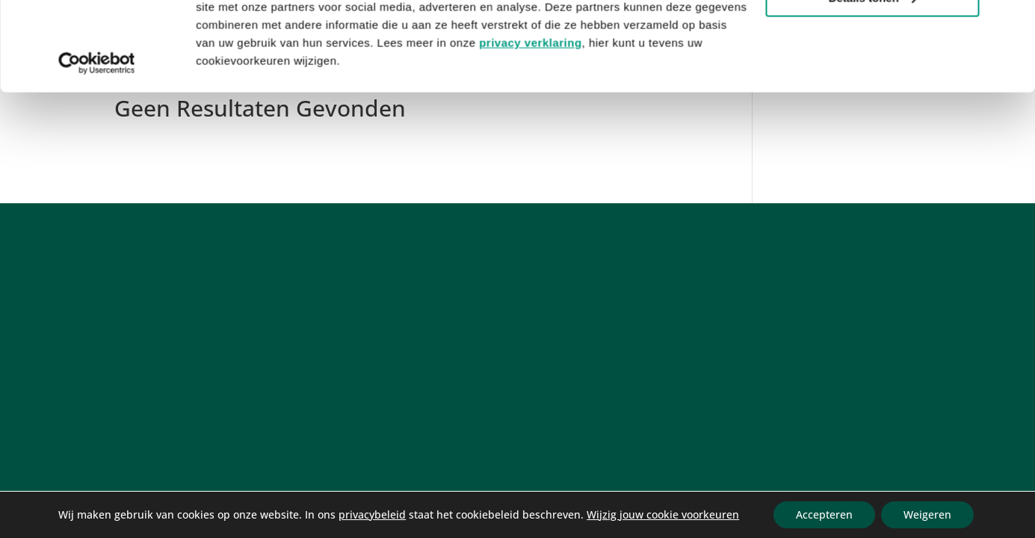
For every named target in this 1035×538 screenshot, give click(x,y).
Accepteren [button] (824, 514)
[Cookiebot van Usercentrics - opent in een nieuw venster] (96, 146)
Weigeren (927, 514)
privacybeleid (372, 514)
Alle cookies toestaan (872, 37)
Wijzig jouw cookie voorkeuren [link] (663, 514)
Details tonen (873, 81)
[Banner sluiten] (1012, 23)
